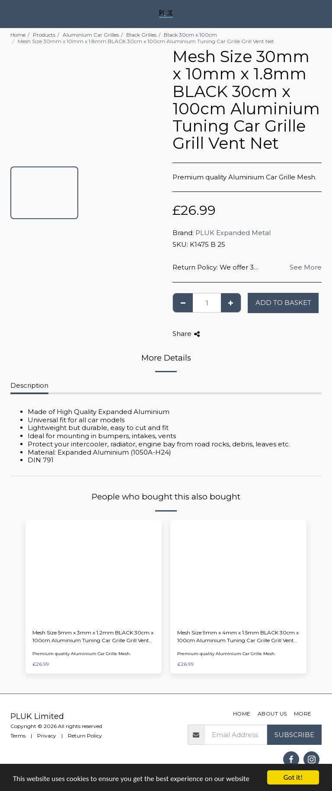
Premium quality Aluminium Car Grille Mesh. (81, 653)
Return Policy (85, 735)
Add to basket (283, 302)
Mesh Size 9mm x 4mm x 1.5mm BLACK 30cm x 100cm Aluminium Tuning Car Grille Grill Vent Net (238, 636)
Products (44, 34)
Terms (18, 735)
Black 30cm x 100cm (190, 34)
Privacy (46, 735)
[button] (9, 14)
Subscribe (294, 735)
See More (306, 267)
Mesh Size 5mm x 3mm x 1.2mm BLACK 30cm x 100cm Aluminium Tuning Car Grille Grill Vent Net (92, 636)
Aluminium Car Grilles (91, 34)
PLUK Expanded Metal (233, 233)
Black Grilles (141, 34)
